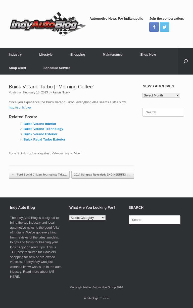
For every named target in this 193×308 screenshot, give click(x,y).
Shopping (77, 54)
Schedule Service (57, 68)
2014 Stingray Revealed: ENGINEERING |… (105, 175)
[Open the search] (185, 61)
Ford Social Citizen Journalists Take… (39, 175)
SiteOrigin (92, 298)
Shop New (148, 54)
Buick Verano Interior (40, 124)
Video (55, 153)
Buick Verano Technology (43, 129)
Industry (15, 54)
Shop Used (17, 68)
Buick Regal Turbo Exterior (45, 139)
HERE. (15, 277)
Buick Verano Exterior (41, 134)
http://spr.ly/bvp (20, 107)
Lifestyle (46, 54)
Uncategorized (41, 153)
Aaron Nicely (61, 92)
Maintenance (113, 54)
